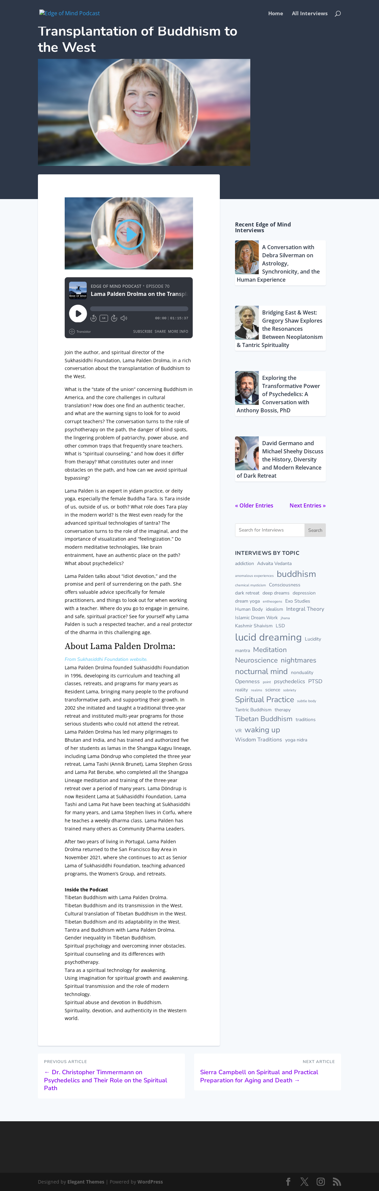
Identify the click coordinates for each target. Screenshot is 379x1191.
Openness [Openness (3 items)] (247, 681)
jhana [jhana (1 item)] (285, 618)
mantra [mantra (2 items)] (242, 650)
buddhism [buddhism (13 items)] (296, 574)
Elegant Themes (85, 1181)
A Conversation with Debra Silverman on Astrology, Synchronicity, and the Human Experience (278, 263)
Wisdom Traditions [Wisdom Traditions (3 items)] (258, 739)
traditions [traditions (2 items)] (306, 719)
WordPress (150, 1181)
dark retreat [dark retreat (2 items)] (247, 593)
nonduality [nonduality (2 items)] (302, 672)
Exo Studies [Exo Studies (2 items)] (297, 601)
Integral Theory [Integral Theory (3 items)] (305, 609)
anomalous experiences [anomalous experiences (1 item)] (254, 575)
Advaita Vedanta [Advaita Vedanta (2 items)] (274, 563)
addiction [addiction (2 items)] (244, 563)
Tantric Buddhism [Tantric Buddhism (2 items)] (253, 710)
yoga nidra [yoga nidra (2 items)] (296, 740)
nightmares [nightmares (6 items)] (298, 660)
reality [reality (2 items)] (241, 690)
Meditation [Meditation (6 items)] (270, 649)
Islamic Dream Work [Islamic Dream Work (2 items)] (256, 617)
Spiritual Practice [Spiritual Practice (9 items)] (264, 699)
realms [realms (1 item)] (256, 690)
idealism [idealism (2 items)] (274, 609)
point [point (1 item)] (267, 682)
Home (275, 14)
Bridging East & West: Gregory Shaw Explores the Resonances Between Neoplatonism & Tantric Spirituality (280, 329)
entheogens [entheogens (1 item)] (272, 601)
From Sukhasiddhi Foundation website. (106, 659)
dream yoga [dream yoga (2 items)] (247, 601)
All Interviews (310, 14)
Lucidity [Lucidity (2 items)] (313, 639)
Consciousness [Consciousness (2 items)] (284, 585)
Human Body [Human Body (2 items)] (249, 609)
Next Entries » (308, 505)
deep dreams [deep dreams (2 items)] (276, 593)
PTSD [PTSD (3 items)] (315, 681)
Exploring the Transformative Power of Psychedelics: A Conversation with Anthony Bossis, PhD (278, 394)
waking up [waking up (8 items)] (262, 729)
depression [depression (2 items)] (304, 593)
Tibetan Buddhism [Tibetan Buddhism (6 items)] (264, 718)
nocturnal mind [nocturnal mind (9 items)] (261, 671)
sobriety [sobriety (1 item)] (289, 690)
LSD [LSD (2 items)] (280, 626)
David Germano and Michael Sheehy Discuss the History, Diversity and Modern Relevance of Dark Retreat (280, 459)
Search (315, 530)
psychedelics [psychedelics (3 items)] (289, 681)
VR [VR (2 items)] (238, 731)
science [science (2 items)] (272, 690)
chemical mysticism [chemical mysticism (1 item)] (250, 585)
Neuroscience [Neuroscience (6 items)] (256, 660)
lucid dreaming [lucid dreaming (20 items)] (268, 637)
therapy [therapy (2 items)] (283, 710)
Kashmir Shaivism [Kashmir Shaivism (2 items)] (254, 626)
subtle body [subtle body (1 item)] (306, 700)
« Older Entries (254, 505)
